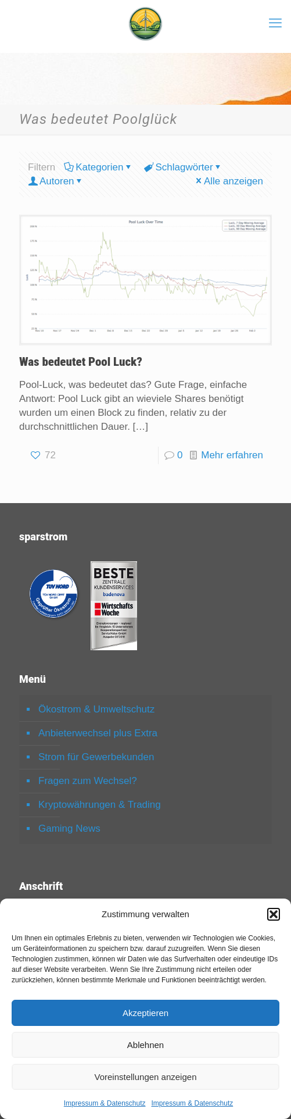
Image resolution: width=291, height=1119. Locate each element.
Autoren (56, 181)
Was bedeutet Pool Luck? (80, 362)
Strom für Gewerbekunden (96, 756)
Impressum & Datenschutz (105, 1103)
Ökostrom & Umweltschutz (96, 709)
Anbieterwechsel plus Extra (97, 733)
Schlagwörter (182, 167)
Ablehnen (145, 1045)
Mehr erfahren (232, 455)
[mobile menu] (275, 23)
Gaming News (69, 828)
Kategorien (98, 167)
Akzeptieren (145, 1013)
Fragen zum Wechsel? (87, 780)
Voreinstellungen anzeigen (146, 1077)
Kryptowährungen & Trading (99, 804)
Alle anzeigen (228, 181)
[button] (273, 914)
